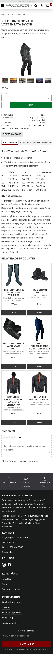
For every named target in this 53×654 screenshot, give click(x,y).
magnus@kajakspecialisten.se (16, 537)
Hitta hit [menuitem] (6, 607)
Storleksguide (10, 142)
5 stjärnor (14, 437)
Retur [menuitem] (4, 584)
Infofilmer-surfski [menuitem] (10, 623)
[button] (3, 5)
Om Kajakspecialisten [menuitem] (12, 602)
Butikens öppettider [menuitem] (12, 612)
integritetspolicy (43, 649)
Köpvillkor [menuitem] (6, 579)
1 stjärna (4, 437)
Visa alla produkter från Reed (15, 128)
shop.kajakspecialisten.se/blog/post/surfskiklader (36, 125)
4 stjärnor (12, 437)
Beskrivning (25, 142)
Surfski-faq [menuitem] (7, 617)
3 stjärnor (9, 437)
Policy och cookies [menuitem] (11, 589)
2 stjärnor (7, 437)
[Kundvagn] (48, 5)
